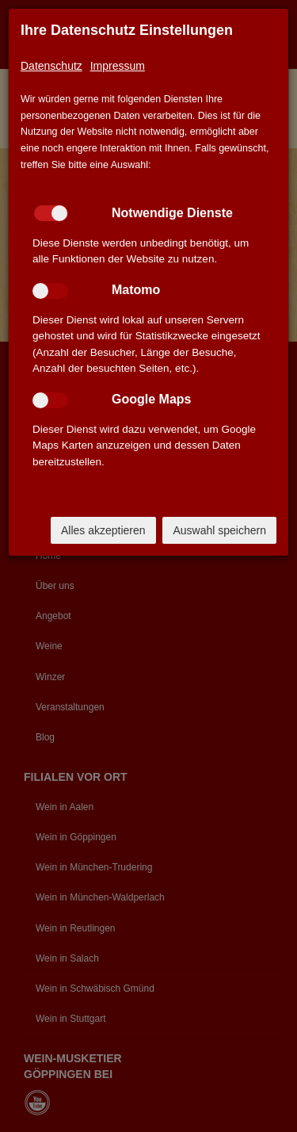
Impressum (117, 65)
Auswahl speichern (219, 530)
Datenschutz (51, 65)
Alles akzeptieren (103, 530)
